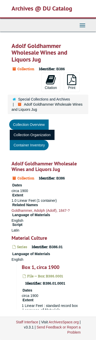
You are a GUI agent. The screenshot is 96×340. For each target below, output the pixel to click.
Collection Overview (29, 125)
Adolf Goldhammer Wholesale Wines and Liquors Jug (44, 166)
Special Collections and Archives (44, 99)
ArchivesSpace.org (64, 322)
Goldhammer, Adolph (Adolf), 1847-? (41, 210)
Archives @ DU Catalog (42, 8)
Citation (51, 82)
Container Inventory (29, 145)
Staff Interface (27, 322)
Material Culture (29, 238)
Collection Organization (32, 135)
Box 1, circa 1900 (40, 267)
